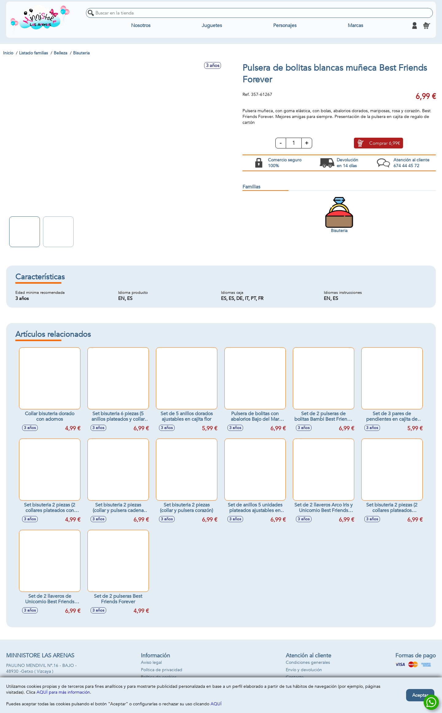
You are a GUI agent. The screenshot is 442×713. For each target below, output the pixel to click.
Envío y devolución (304, 670)
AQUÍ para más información (63, 692)
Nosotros (140, 25)
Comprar (384, 143)
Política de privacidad (161, 670)
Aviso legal (151, 662)
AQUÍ (216, 704)
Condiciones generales (308, 662)
